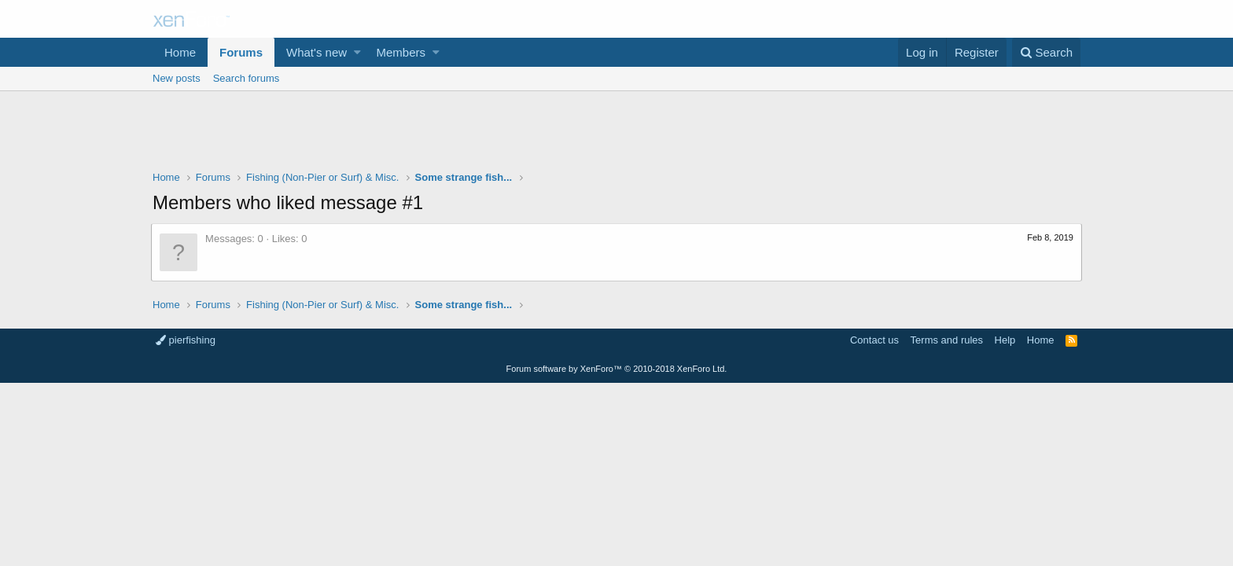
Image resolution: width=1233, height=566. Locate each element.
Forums (241, 52)
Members (401, 52)
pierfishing (185, 340)
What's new (316, 52)
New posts (177, 78)
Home (180, 52)
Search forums (246, 78)
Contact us (874, 340)
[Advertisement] (616, 134)
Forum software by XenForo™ (616, 368)
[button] (357, 52)
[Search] (1046, 52)
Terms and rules (947, 340)
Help (1005, 340)
